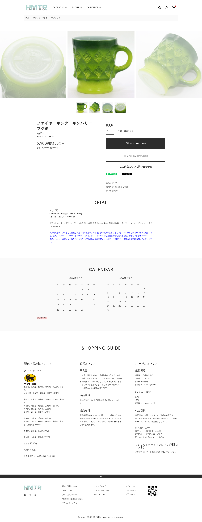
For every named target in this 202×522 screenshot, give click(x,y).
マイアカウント (131, 486)
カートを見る (130, 490)
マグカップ (55, 18)
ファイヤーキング (40, 18)
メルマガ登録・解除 (101, 490)
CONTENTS (92, 8)
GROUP (75, 8)
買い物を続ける (112, 191)
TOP (27, 18)
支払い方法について (69, 495)
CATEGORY (58, 8)
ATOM (102, 495)
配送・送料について (69, 486)
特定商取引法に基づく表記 (117, 187)
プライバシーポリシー (70, 503)
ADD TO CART (135, 143)
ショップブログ (100, 486)
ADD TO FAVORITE (136, 156)
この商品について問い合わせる (136, 167)
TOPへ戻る (101, 476)
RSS (95, 495)
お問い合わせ (130, 494)
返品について (111, 183)
